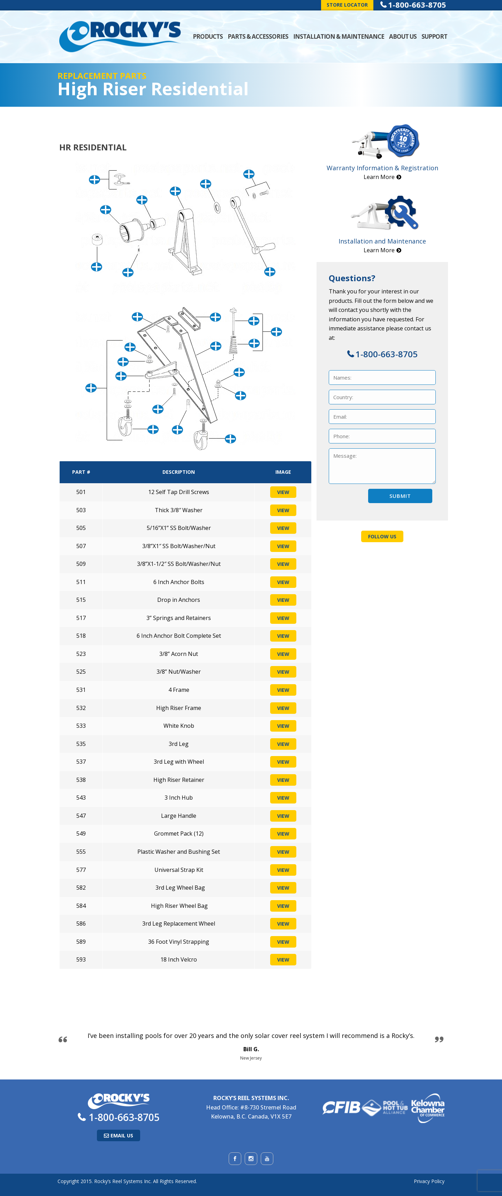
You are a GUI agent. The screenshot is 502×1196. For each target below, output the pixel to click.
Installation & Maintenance (338, 36)
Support (434, 36)
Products (208, 36)
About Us (403, 36)
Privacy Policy (429, 1181)
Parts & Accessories (258, 36)
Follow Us (382, 536)
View (283, 492)
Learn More (379, 177)
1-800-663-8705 (387, 354)
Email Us (122, 1135)
